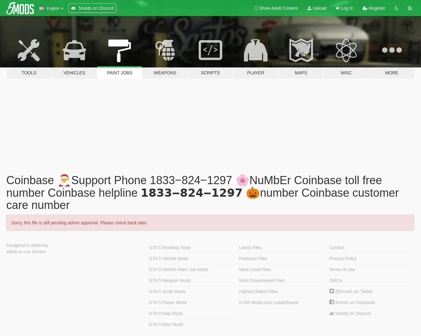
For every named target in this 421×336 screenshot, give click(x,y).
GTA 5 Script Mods (167, 291)
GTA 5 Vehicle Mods (168, 258)
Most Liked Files (255, 269)
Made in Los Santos (26, 251)
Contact (336, 247)
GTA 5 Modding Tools (170, 247)
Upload (317, 8)
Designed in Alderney (27, 245)
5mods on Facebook (352, 302)
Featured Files (253, 258)
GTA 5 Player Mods (167, 302)
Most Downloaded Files (262, 280)
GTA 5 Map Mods (166, 313)
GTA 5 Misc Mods (166, 324)
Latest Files (250, 247)
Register (374, 8)
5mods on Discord (350, 313)
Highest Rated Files (258, 291)
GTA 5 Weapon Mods (170, 280)
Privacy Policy (343, 258)
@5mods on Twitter (351, 291)
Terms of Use (342, 269)
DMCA (335, 280)
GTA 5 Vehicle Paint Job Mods (178, 269)
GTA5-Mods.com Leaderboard (268, 302)
